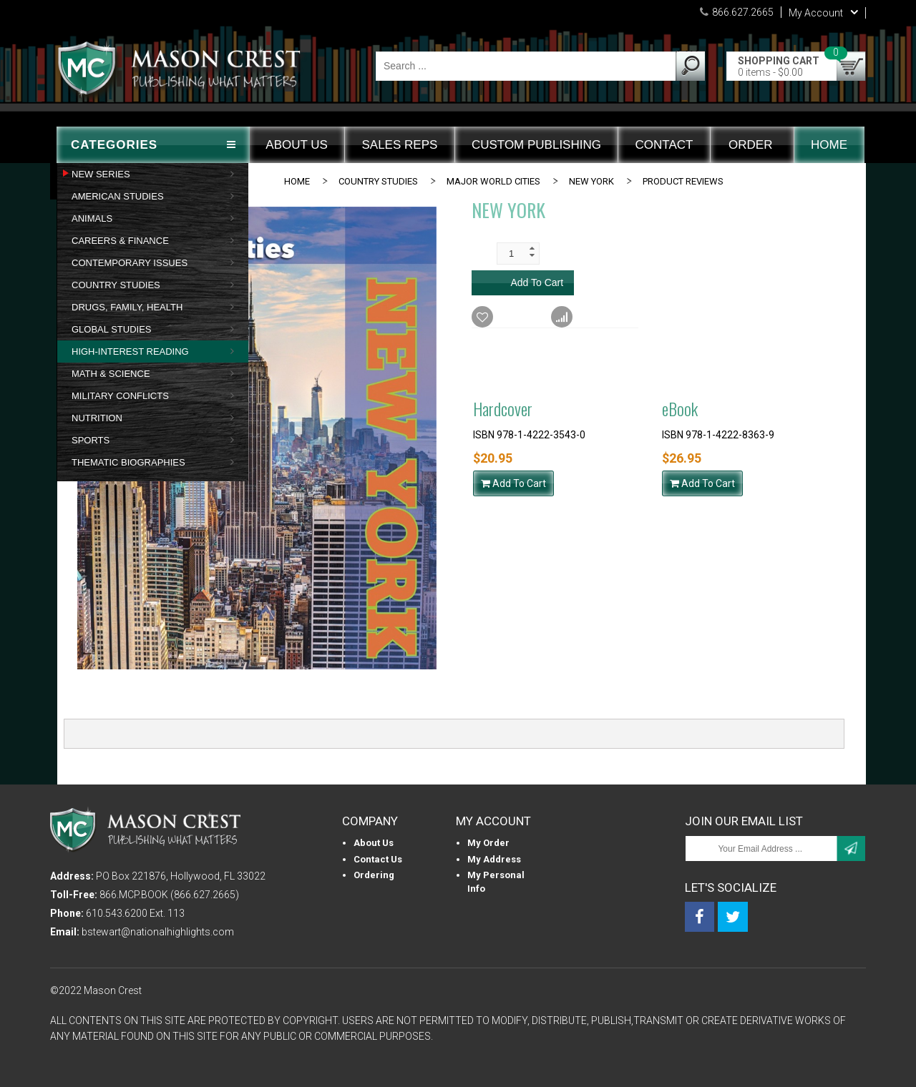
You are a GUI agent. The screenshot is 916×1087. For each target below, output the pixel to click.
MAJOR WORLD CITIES (493, 181)
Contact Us (378, 859)
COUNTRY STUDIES (378, 181)
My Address (494, 859)
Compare (584, 317)
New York (591, 181)
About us (374, 842)
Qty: (480, 252)
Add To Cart (513, 483)
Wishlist (501, 317)
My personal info (496, 882)
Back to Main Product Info (782, 355)
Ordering (374, 875)
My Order (488, 842)
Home (297, 181)
